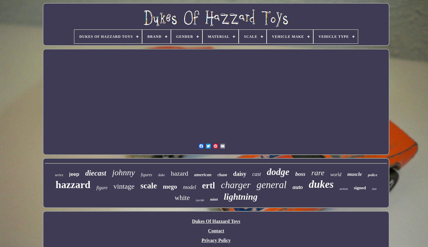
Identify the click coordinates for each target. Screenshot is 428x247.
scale (148, 185)
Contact (216, 230)
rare (317, 172)
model (189, 187)
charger (236, 184)
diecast (95, 173)
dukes (321, 184)
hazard (179, 173)
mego (170, 186)
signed (360, 187)
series (59, 175)
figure (102, 187)
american (202, 174)
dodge (278, 172)
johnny (123, 172)
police (372, 175)
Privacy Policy (216, 240)
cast (256, 174)
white (182, 197)
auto (297, 187)
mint (214, 199)
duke (161, 175)
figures (146, 175)
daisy (239, 174)
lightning (240, 196)
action (344, 188)
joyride (200, 200)
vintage (124, 186)
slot (374, 188)
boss (300, 174)
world (335, 174)
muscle (354, 174)
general (272, 184)
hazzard (73, 184)
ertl (208, 185)
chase (222, 175)
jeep (74, 174)
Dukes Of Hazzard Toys (216, 221)
